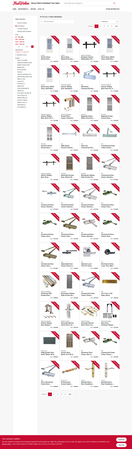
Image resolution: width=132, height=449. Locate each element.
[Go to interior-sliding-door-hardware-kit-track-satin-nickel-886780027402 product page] (69, 79)
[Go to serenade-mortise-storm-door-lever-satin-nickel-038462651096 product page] (69, 316)
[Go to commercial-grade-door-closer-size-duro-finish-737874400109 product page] (109, 345)
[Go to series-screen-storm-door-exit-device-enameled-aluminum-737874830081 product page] (69, 139)
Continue (121, 439)
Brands (33, 9)
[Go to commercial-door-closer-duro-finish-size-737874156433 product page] (109, 227)
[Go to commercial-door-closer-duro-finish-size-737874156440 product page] (49, 227)
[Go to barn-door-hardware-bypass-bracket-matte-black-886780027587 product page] (109, 316)
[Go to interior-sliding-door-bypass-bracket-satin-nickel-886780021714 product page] (49, 316)
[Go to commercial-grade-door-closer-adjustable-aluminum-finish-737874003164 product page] (109, 139)
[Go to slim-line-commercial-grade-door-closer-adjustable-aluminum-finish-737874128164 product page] (89, 139)
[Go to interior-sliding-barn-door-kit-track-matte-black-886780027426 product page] (109, 79)
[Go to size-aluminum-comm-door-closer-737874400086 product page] (49, 375)
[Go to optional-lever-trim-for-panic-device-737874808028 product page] (89, 257)
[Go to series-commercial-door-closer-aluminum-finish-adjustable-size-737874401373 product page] (89, 79)
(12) (21, 79)
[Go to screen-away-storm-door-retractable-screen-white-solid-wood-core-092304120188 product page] (49, 50)
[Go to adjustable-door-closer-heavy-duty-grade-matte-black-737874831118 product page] (69, 257)
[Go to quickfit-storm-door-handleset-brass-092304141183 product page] (89, 375)
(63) (23, 65)
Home (14, 9)
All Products (20, 26)
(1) (22, 100)
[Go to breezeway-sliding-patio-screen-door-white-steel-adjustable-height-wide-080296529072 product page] (89, 168)
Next (116, 26)
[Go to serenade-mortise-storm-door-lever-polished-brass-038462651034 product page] (89, 316)
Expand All (26, 52)
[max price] (26, 46)
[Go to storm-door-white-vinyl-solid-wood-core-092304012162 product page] (109, 50)
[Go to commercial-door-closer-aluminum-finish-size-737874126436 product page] (89, 227)
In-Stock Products (22, 28)
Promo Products (22, 22)
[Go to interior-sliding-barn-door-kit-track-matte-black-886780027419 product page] (49, 109)
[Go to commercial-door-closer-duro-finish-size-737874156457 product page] (69, 227)
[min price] (18, 46)
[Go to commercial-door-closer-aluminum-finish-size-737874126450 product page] (89, 198)
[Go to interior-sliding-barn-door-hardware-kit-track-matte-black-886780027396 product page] (49, 168)
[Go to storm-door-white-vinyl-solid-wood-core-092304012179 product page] (49, 79)
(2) (23, 88)
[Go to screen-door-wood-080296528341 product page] (69, 345)
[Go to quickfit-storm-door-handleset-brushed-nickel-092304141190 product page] (109, 375)
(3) (20, 86)
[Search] (114, 3)
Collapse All (18, 52)
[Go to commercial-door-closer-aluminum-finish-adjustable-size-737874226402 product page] (109, 168)
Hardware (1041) (22, 55)
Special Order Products (24, 31)
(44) (19, 72)
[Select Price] (32, 46)
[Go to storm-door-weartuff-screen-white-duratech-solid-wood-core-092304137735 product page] (69, 50)
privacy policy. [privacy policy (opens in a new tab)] (6, 444)
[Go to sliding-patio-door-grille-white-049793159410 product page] (49, 345)
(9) (20, 81)
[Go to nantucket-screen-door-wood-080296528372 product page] (69, 168)
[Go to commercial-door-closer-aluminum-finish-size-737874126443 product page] (69, 198)
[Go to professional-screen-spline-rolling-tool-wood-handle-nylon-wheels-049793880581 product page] (69, 375)
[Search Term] (89, 3)
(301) (24, 62)
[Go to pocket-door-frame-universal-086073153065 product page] (69, 109)
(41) (24, 74)
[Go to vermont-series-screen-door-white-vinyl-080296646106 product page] (49, 139)
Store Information (112, 9)
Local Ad (41, 9)
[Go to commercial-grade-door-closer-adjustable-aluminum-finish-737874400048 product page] (89, 286)
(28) (24, 76)
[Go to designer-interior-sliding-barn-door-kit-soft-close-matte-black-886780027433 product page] (89, 50)
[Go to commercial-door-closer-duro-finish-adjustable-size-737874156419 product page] (109, 198)
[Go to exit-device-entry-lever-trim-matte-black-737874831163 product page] (109, 257)
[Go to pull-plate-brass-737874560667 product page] (109, 286)
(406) (22, 60)
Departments (23, 9)
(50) (21, 69)
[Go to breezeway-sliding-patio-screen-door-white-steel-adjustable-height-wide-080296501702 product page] (69, 286)
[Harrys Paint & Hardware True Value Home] (21, 3)
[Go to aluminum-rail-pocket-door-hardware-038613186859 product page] (49, 286)
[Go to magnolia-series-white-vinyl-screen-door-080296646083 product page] (89, 109)
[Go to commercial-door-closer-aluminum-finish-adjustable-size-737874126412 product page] (49, 198)
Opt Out (121, 445)
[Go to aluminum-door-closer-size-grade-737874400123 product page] (89, 345)
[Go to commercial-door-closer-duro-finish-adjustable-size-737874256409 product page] (49, 257)
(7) (21, 83)
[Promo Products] (16, 22)
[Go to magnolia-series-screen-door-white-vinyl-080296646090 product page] (109, 109)
